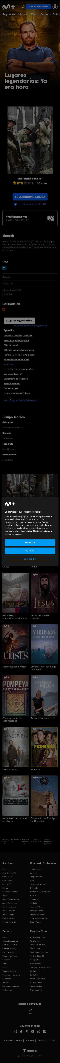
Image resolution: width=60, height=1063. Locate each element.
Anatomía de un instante (40, 892)
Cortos (5, 888)
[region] (30, 531)
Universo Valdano (9, 956)
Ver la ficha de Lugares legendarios (31, 325)
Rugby (4, 967)
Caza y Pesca (35, 922)
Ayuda (30, 1011)
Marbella (33, 903)
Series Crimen (8, 914)
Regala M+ (8, 14)
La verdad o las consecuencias (18, 369)
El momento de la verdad (16, 379)
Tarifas (32, 971)
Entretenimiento (9, 922)
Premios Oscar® (37, 911)
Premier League (8, 948)
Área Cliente (35, 948)
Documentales (8, 918)
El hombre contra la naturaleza (19, 350)
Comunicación (36, 986)
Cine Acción (7, 884)
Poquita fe (34, 899)
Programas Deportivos (39, 918)
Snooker (5, 982)
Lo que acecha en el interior (17, 393)
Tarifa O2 (34, 975)
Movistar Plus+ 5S (37, 956)
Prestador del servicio (13, 1040)
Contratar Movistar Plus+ (40, 967)
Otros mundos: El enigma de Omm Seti (44, 819)
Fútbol (45, 14)
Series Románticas (9, 903)
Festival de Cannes (37, 907)
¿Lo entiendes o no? (13, 374)
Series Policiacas (9, 907)
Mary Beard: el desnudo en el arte (15, 819)
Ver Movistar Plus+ (37, 937)
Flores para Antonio (38, 884)
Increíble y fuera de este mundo (19, 355)
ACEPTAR (30, 551)
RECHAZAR (30, 542)
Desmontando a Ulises (14, 666)
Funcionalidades (36, 941)
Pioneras (35, 769)
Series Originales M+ (10, 899)
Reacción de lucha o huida (16, 359)
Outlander (34, 888)
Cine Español (7, 877)
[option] (18, 490)
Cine (33, 14)
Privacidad (41, 1040)
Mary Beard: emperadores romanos (14, 617)
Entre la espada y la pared (16, 340)
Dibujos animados (37, 914)
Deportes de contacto (11, 975)
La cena (33, 873)
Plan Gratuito (35, 964)
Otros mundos (9, 769)
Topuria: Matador (9, 971)
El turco (33, 896)
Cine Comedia (8, 880)
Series (23, 14)
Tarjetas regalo (36, 982)
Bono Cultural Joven (38, 945)
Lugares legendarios (19, 320)
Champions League (10, 941)
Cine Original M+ (9, 873)
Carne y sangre (11, 388)
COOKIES (53, 1040)
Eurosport (6, 979)
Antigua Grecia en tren (43, 718)
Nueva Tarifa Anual (37, 979)
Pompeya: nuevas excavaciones (11, 719)
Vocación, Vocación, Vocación (18, 335)
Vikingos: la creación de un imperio (43, 668)
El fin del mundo (11, 345)
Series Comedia (8, 911)
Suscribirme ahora (38, 7)
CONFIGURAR (30, 559)
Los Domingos (35, 869)
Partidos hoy (7, 990)
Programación (36, 990)
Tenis (4, 964)
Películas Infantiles (10, 892)
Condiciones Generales (39, 952)
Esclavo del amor (12, 383)
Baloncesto (6, 960)
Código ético (35, 960)
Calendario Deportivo (11, 986)
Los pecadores (36, 877)
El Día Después (8, 952)
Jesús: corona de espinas (40, 617)
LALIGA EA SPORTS (9, 945)
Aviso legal (29, 1040)
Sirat (32, 880)
